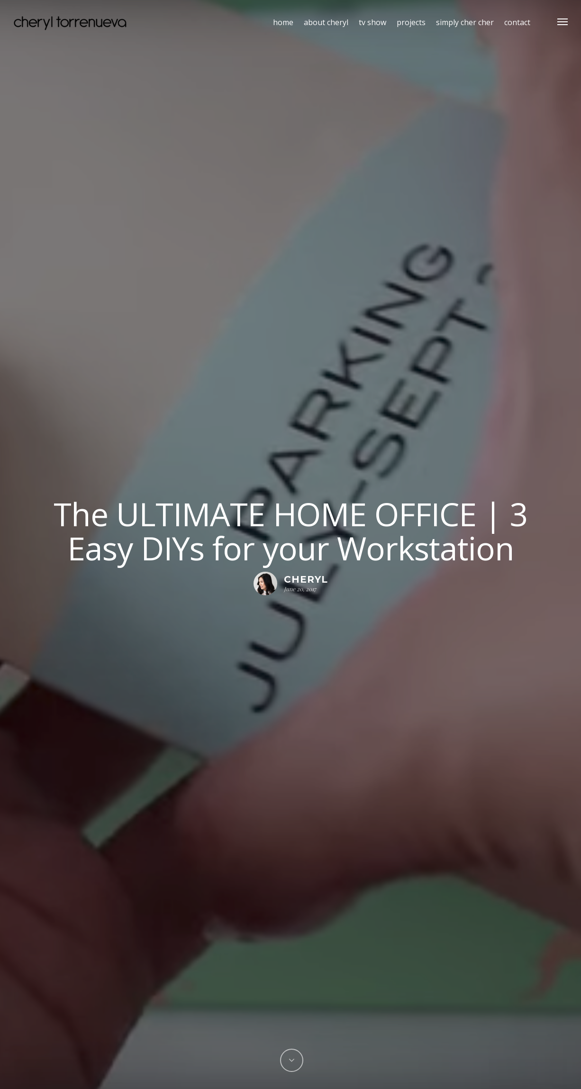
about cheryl (326, 22)
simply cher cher (465, 22)
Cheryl (306, 579)
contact (517, 22)
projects (411, 22)
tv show (372, 22)
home (283, 22)
